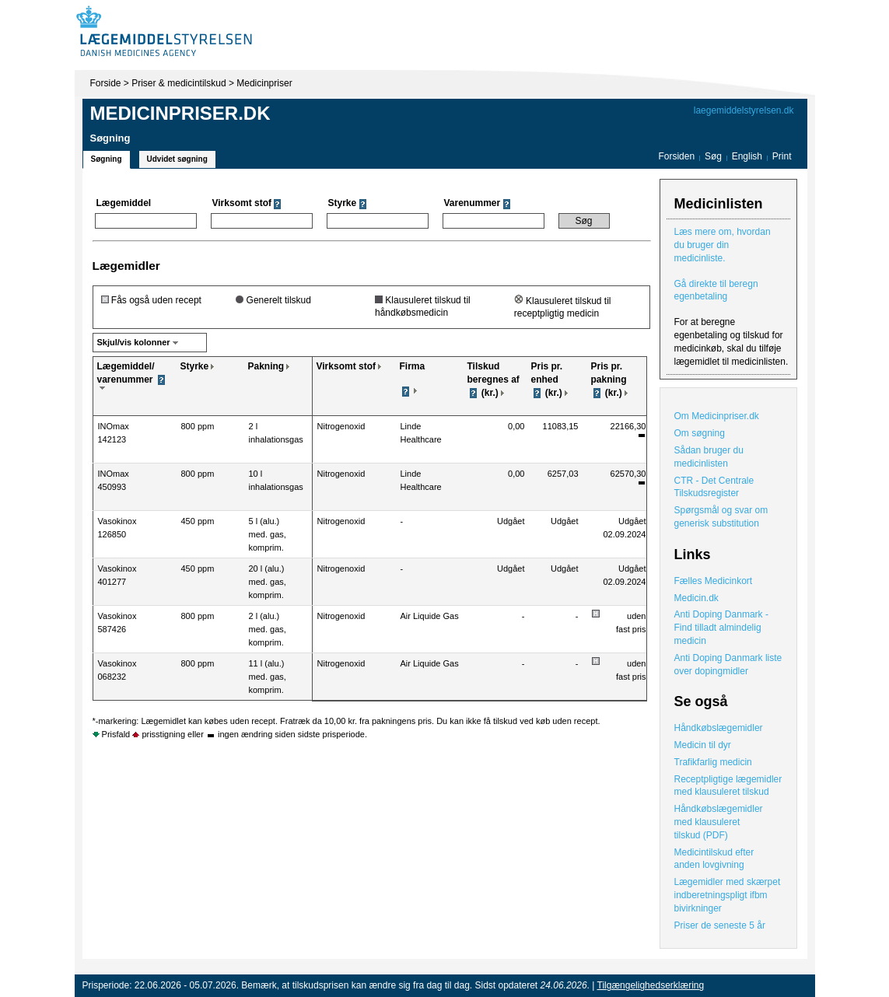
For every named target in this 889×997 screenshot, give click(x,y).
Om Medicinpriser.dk (716, 416)
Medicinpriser (264, 83)
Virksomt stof (346, 366)
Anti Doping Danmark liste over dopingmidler (728, 664)
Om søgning (699, 433)
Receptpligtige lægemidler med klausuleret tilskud (728, 786)
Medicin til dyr (702, 745)
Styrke (194, 366)
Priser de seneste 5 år (719, 925)
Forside (105, 83)
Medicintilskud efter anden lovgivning (714, 859)
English (748, 156)
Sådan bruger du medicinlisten (709, 457)
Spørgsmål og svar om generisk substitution (721, 517)
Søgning (106, 159)
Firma (412, 366)
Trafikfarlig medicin (713, 762)
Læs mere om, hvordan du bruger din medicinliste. (722, 245)
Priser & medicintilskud (178, 83)
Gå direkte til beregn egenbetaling (716, 290)
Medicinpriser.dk (180, 113)
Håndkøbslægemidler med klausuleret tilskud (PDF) (718, 822)
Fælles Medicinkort (713, 580)
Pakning (266, 366)
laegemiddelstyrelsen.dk (744, 110)
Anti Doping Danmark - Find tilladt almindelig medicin (721, 627)
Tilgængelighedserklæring (651, 985)
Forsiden (676, 156)
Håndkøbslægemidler (718, 727)
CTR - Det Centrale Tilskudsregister (714, 487)
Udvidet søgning (177, 159)
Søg (713, 156)
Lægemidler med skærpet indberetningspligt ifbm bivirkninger (727, 895)
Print (782, 156)
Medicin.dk (696, 598)
